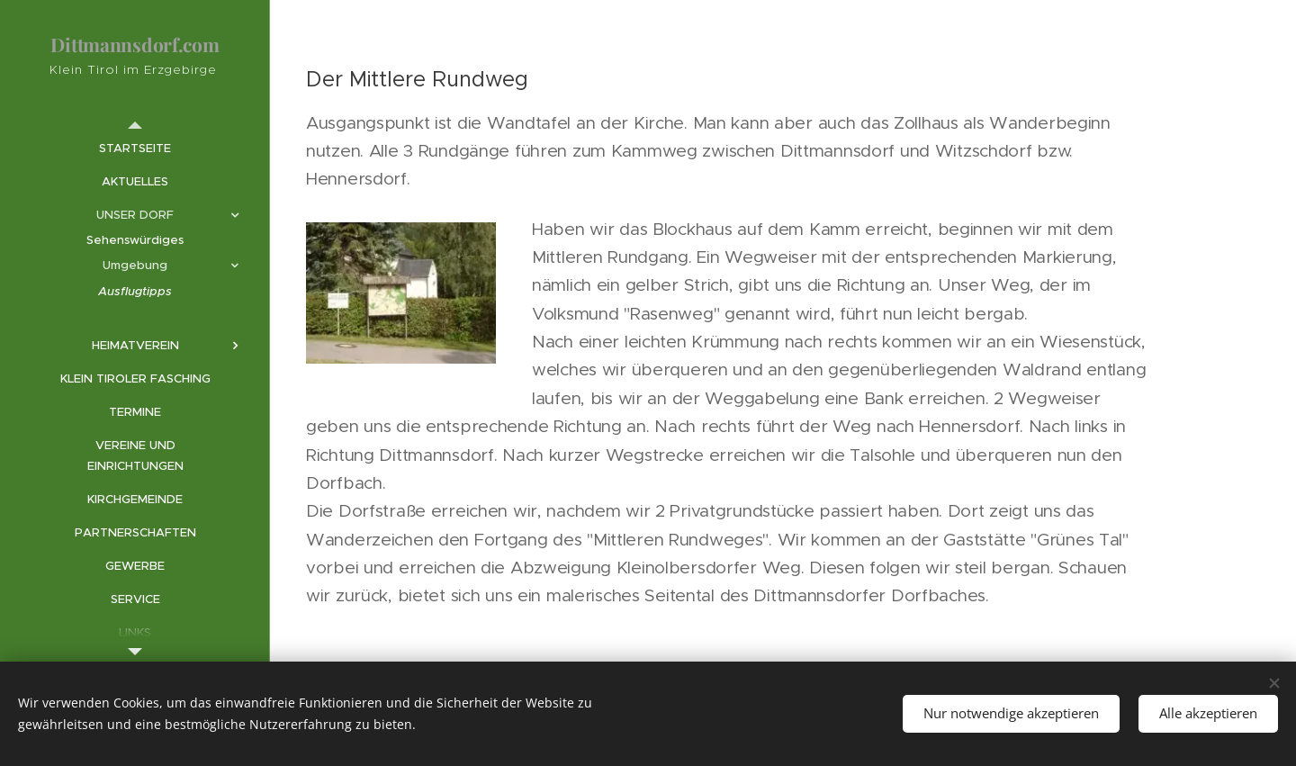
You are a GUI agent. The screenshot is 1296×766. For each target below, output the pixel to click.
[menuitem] (135, 148)
